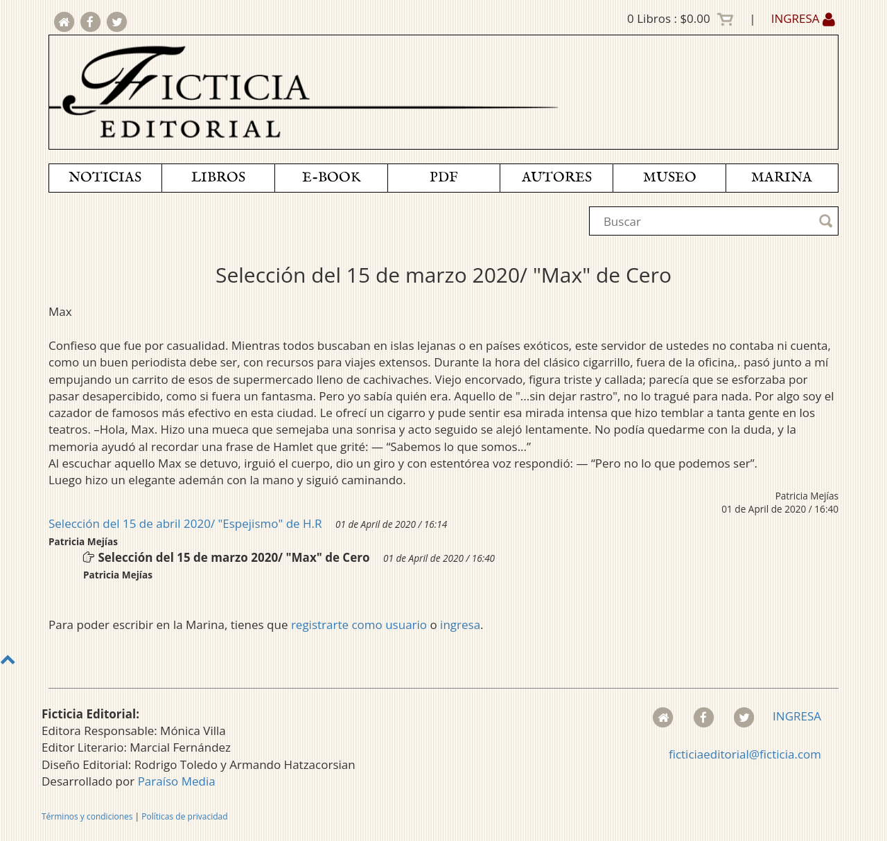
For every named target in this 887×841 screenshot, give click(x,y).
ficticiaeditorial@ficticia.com (745, 754)
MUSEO (669, 177)
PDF (444, 177)
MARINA (781, 177)
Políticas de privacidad (184, 816)
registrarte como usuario (359, 624)
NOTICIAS (105, 177)
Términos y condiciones (87, 816)
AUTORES (557, 177)
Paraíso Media (177, 781)
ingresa (460, 624)
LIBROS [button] (218, 177)
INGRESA (803, 18)
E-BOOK (331, 177)
